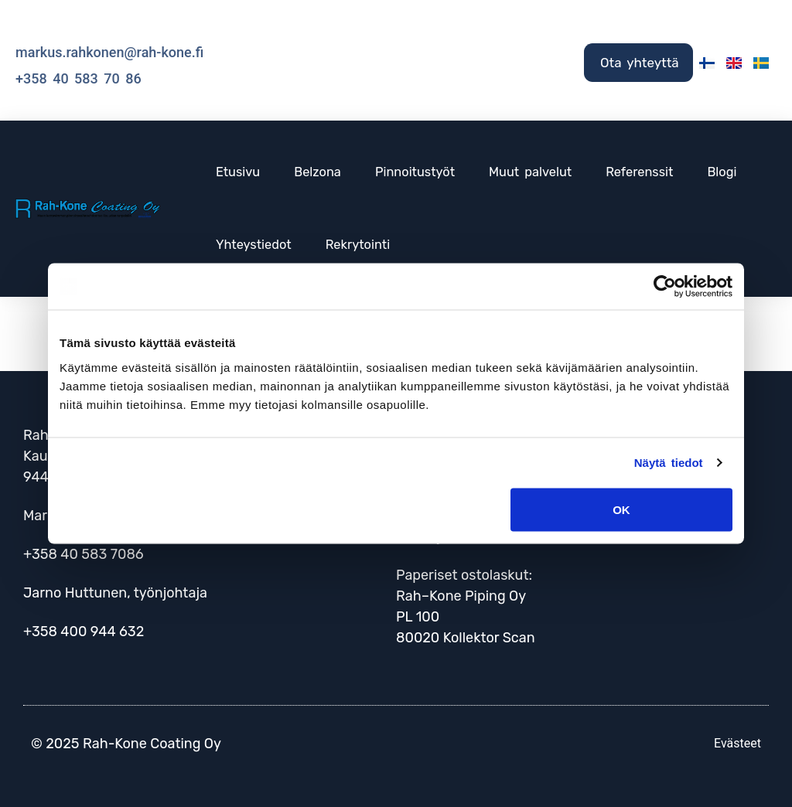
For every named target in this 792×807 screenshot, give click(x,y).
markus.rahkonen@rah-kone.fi (109, 52)
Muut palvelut (530, 172)
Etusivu (238, 172)
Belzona (317, 172)
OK (621, 509)
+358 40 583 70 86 (78, 78)
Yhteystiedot (254, 244)
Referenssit (639, 172)
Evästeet (737, 743)
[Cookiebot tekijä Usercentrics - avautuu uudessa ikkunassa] (664, 286)
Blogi (721, 172)
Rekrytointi (358, 244)
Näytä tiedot (668, 462)
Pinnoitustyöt (415, 172)
